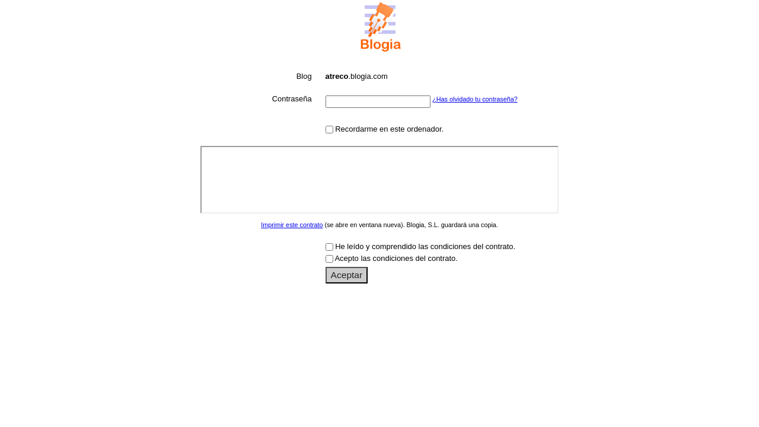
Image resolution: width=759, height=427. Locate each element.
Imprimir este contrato (292, 224)
